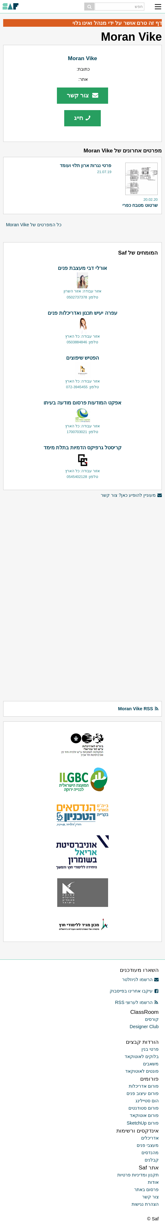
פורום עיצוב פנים (143, 1093)
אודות (153, 1182)
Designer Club (144, 1026)
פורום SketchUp (143, 1123)
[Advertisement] (82, 543)
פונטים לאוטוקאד (142, 1071)
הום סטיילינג (147, 1100)
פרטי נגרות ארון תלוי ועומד (85, 165)
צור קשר (82, 95)
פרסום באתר (146, 1189)
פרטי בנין (150, 1049)
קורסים (152, 1019)
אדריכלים (150, 1137)
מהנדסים (150, 1152)
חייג (82, 118)
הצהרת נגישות (145, 1204)
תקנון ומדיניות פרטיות (138, 1174)
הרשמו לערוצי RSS (137, 1002)
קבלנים (152, 1159)
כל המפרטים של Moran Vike (34, 224)
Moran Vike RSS (138, 708)
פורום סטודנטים (143, 1108)
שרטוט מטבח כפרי (140, 205)
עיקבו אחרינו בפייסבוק (134, 991)
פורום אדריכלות (144, 1086)
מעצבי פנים (148, 1145)
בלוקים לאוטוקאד (142, 1056)
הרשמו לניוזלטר (140, 979)
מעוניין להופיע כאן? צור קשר (131, 495)
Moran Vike (82, 58)
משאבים (151, 1063)
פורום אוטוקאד (144, 1115)
